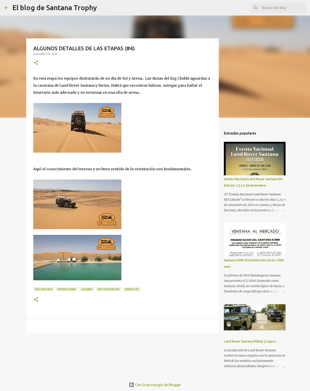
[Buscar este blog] (283, 7)
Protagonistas (109, 289)
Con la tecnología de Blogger (155, 385)
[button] (36, 63)
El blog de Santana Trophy (54, 7)
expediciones (67, 289)
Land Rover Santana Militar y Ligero (250, 341)
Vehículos (132, 289)
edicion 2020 (43, 289)
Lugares (87, 289)
